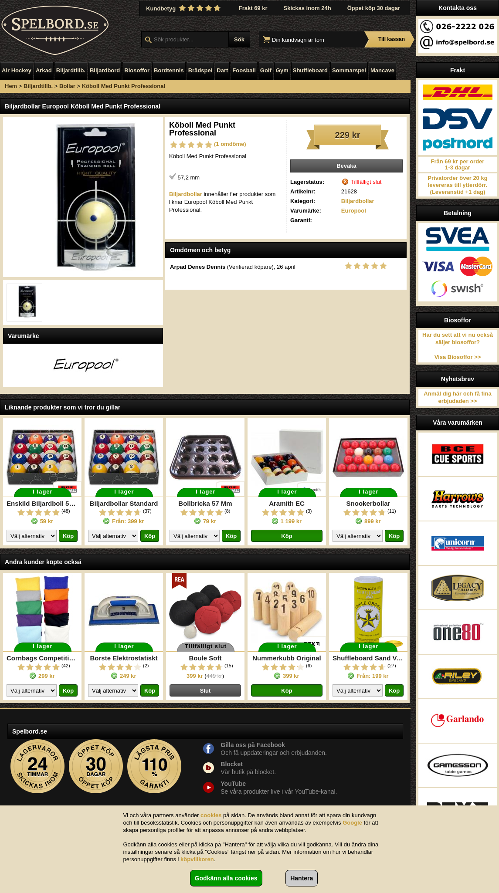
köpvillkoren (197, 859)
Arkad (44, 70)
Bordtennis (169, 70)
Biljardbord (105, 70)
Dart (222, 70)
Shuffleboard (310, 70)
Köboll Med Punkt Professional (123, 86)
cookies (210, 815)
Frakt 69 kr (253, 8)
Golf (266, 70)
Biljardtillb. (70, 70)
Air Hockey (16, 70)
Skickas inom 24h (307, 8)
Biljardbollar (357, 201)
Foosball (243, 70)
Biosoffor (136, 70)
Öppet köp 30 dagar (373, 8)
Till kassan (391, 39)
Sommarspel (349, 70)
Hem (11, 86)
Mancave (382, 70)
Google (352, 822)
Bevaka (346, 165)
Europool (353, 210)
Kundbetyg (184, 8)
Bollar (67, 86)
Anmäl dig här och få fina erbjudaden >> (457, 397)
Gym (282, 70)
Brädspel (200, 70)
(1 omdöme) (230, 144)
